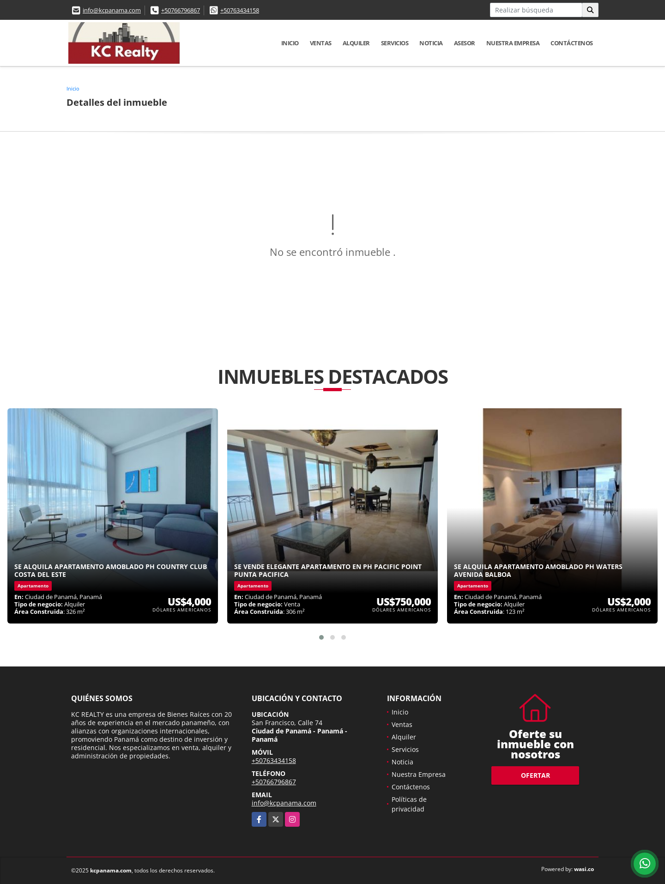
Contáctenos (571, 43)
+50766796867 (180, 10)
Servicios (395, 43)
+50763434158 (239, 10)
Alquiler (356, 43)
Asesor (464, 43)
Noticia (431, 43)
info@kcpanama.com (112, 10)
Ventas (321, 43)
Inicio (290, 43)
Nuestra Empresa (513, 43)
